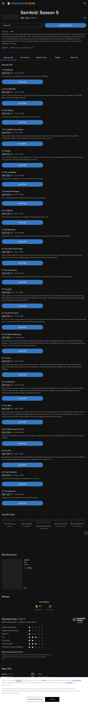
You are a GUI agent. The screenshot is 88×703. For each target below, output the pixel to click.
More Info (74, 57)
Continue (52, 699)
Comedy (11, 674)
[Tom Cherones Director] (9, 533)
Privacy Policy (76, 680)
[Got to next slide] (86, 533)
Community (38, 610)
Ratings (57, 57)
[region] (44, 690)
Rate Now (50, 610)
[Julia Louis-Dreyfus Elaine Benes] (43, 533)
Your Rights (69, 683)
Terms (44, 680)
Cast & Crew (24, 57)
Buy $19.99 (69, 25)
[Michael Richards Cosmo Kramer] (77, 533)
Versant (18, 680)
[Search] (84, 3)
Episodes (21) (8, 57)
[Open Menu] (3, 3)
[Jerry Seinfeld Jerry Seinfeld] (26, 533)
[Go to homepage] (21, 3)
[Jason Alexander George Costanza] (60, 533)
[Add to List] (85, 18)
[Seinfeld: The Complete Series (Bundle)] (29, 562)
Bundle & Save (41, 57)
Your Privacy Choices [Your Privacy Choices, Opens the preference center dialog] (35, 699)
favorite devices (27, 48)
